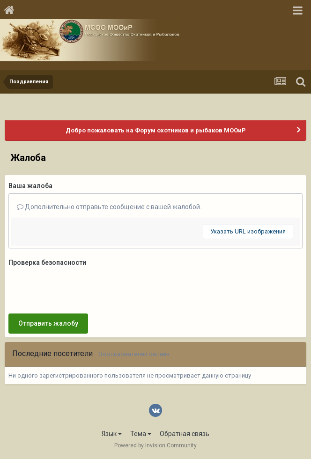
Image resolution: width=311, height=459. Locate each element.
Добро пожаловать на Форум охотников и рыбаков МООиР (156, 130)
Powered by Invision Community (155, 445)
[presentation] (79, 288)
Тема (140, 433)
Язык (112, 433)
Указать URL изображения (248, 231)
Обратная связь (184, 433)
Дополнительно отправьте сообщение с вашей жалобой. (109, 207)
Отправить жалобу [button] (48, 323)
